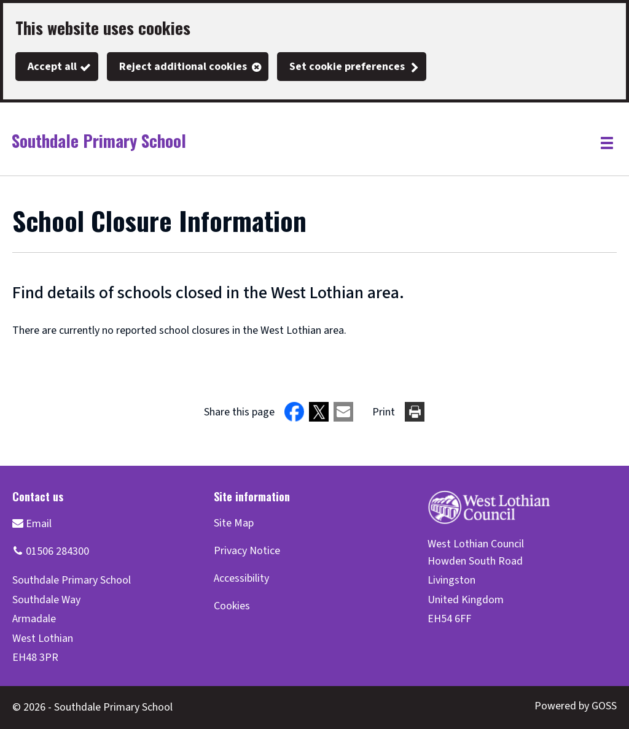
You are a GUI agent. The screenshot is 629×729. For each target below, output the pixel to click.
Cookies (232, 606)
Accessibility (241, 578)
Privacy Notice (247, 550)
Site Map (234, 523)
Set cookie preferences (347, 66)
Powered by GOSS (575, 706)
